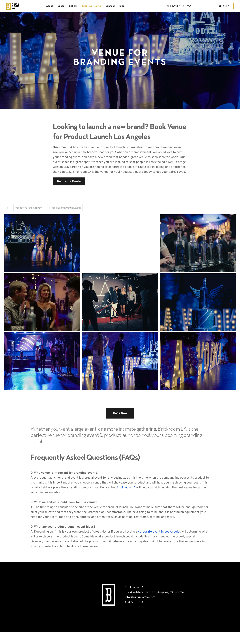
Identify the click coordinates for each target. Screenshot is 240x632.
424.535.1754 (134, 602)
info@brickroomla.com (140, 597)
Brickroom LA (126, 488)
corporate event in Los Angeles (159, 532)
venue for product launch (111, 507)
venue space (192, 542)
